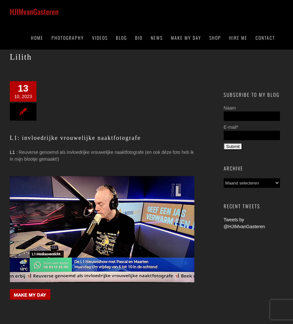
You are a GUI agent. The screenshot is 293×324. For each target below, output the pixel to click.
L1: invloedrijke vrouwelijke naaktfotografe (75, 138)
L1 (12, 152)
